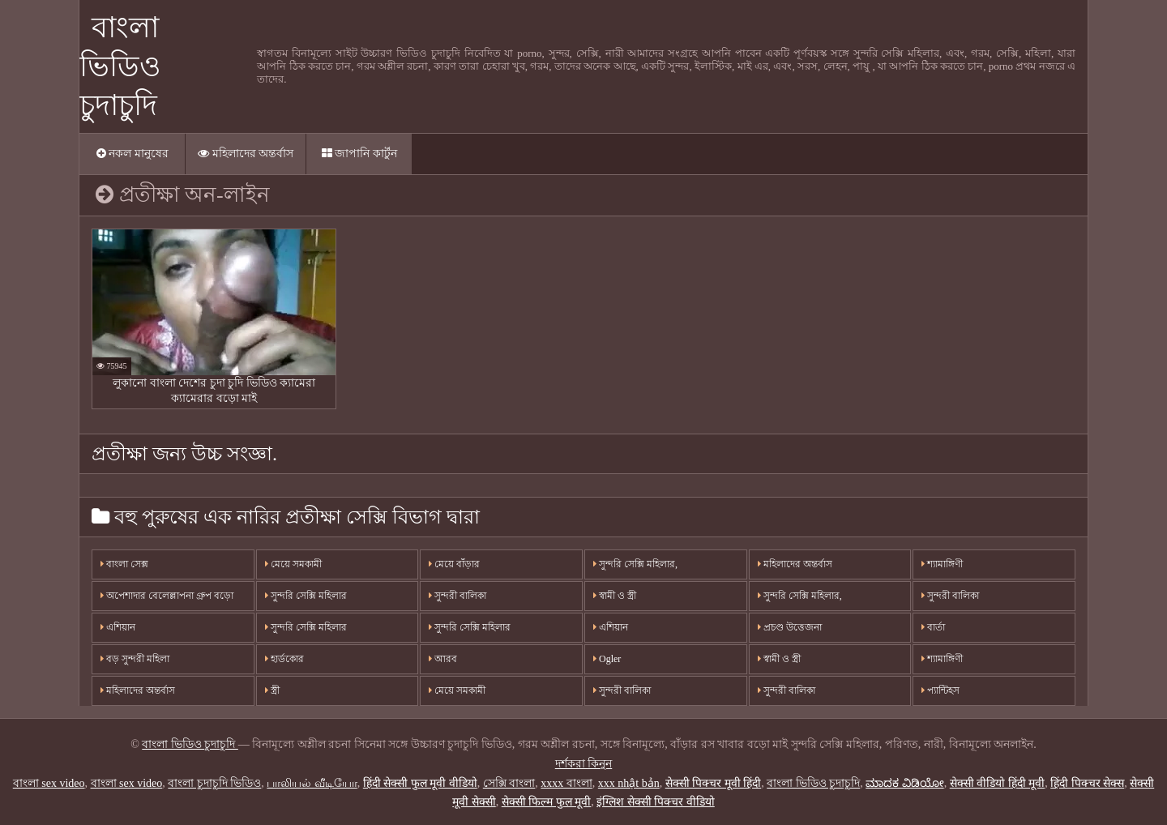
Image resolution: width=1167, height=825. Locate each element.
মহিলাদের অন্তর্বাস (245, 153)
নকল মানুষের (132, 153)
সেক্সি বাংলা (509, 783)
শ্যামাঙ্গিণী (942, 564)
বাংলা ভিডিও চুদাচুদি (120, 66)
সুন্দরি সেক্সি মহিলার (306, 595)
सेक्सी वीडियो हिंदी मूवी (997, 783)
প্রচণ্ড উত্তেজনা (790, 627)
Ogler (607, 659)
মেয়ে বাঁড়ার (454, 564)
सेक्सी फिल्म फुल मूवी (547, 802)
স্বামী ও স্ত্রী (614, 595)
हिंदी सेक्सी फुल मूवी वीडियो (420, 783)
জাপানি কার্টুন (359, 153)
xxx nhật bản (629, 783)
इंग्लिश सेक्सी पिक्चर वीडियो (655, 802)
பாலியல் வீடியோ (312, 783)
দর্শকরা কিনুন (584, 764)
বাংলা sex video (49, 783)
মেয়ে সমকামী (293, 564)
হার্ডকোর (284, 659)
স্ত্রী (272, 690)
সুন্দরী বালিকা (457, 595)
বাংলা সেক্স (124, 564)
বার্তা (933, 627)
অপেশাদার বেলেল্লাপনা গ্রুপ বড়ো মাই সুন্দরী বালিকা (166, 600)
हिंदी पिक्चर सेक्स (1087, 783)
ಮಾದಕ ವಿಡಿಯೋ (905, 783)
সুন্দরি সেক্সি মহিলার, (635, 564)
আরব (443, 659)
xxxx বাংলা (566, 783)
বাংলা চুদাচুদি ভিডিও (214, 783)
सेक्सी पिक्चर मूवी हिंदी (713, 783)
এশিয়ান (117, 627)
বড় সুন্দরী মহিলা (134, 659)
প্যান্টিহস (940, 690)
